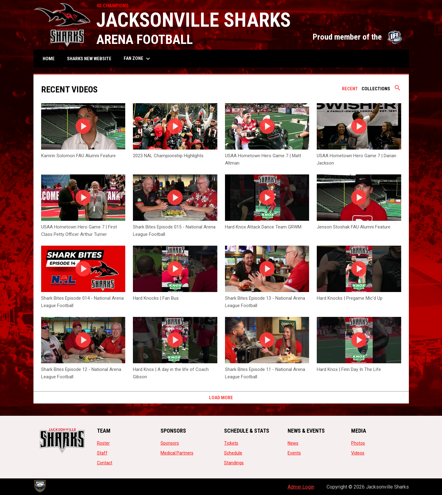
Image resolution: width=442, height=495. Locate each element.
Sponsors (170, 443)
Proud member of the (357, 37)
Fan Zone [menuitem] (138, 58)
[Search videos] (397, 90)
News (293, 443)
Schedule (233, 452)
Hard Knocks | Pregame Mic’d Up (349, 298)
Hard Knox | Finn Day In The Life (349, 369)
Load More (221, 397)
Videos (357, 452)
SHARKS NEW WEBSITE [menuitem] (91, 58)
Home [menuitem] (49, 58)
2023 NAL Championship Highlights (168, 155)
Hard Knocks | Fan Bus (156, 298)
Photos (358, 443)
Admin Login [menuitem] (301, 487)
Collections (376, 89)
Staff (102, 452)
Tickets (231, 443)
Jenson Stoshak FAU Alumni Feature (353, 227)
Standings (234, 462)
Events (294, 452)
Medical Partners (177, 452)
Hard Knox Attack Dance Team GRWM (263, 227)
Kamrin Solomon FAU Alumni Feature (78, 155)
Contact (104, 462)
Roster (103, 443)
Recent (350, 89)
